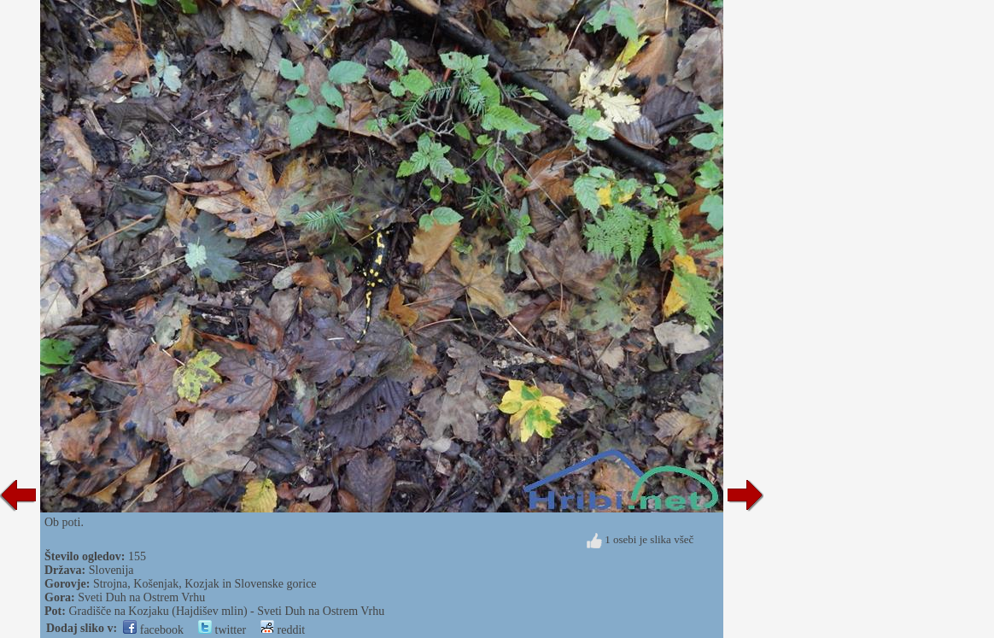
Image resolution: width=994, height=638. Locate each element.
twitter (222, 629)
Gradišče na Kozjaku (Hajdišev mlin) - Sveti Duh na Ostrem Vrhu (226, 611)
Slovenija (111, 570)
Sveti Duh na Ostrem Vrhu (141, 597)
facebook (153, 629)
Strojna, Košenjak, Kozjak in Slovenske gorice (205, 583)
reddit (282, 629)
